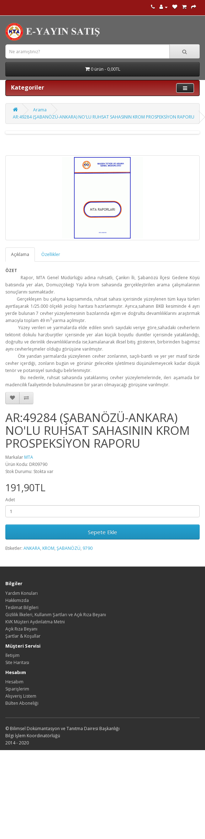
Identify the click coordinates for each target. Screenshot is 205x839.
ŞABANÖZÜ (68, 548)
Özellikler (50, 254)
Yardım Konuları (21, 593)
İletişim (12, 655)
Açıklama (20, 254)
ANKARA (31, 548)
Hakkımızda (17, 600)
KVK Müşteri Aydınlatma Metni (35, 622)
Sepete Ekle (102, 532)
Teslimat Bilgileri (21, 607)
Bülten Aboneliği (21, 703)
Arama (40, 110)
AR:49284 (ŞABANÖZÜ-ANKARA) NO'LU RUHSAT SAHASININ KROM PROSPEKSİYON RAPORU (103, 117)
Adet (10, 500)
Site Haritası (17, 662)
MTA (28, 457)
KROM (48, 548)
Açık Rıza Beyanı (21, 629)
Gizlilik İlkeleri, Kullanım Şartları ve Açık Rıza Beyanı (55, 615)
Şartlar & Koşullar (23, 636)
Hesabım (14, 682)
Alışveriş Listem (20, 696)
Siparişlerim (17, 689)
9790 (88, 548)
